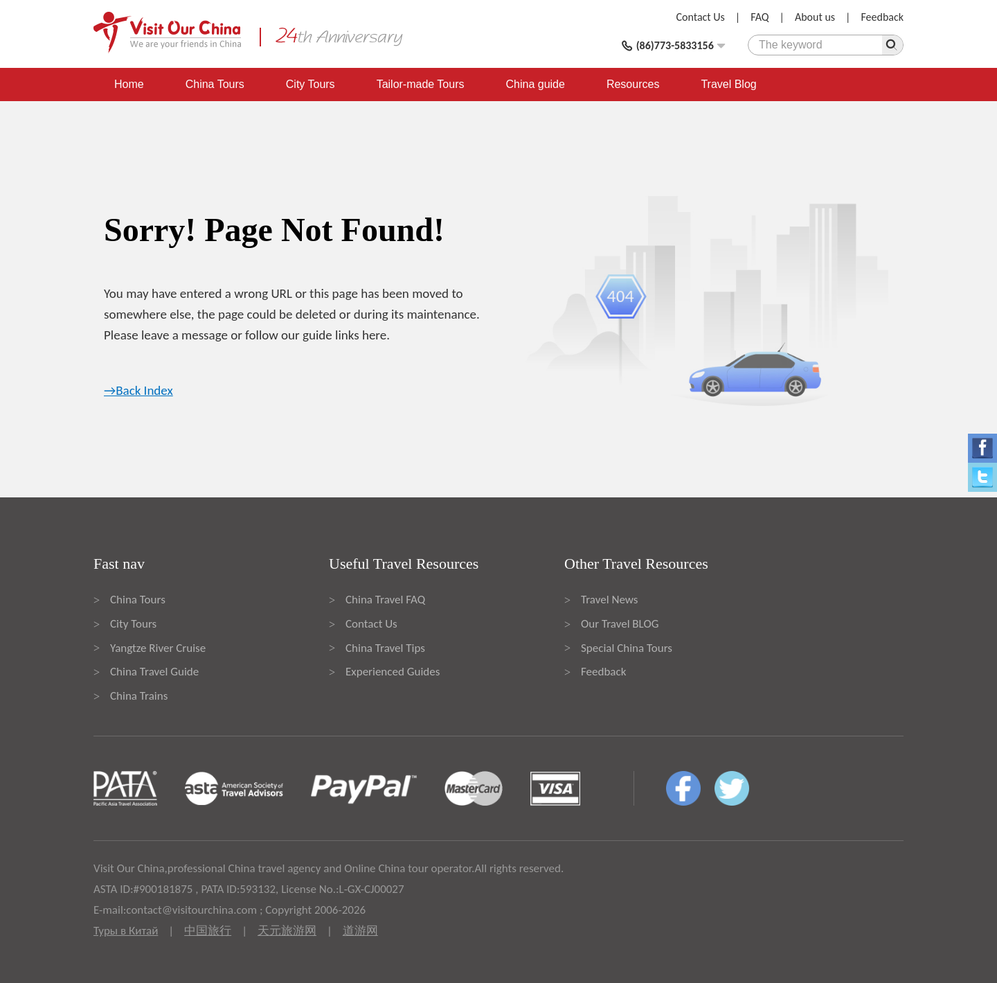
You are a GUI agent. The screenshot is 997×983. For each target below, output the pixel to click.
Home (129, 84)
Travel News (609, 599)
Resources (633, 84)
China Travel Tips (385, 648)
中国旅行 (207, 930)
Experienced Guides (392, 671)
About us (815, 17)
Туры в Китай (125, 930)
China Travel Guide (154, 671)
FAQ (760, 17)
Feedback (882, 17)
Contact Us (700, 17)
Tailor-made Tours (421, 84)
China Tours (215, 84)
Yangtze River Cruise (158, 648)
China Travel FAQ (385, 599)
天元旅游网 (287, 930)
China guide (535, 84)
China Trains (139, 696)
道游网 (360, 930)
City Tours (310, 84)
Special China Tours (626, 648)
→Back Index (138, 390)
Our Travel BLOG (619, 624)
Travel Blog (728, 84)
